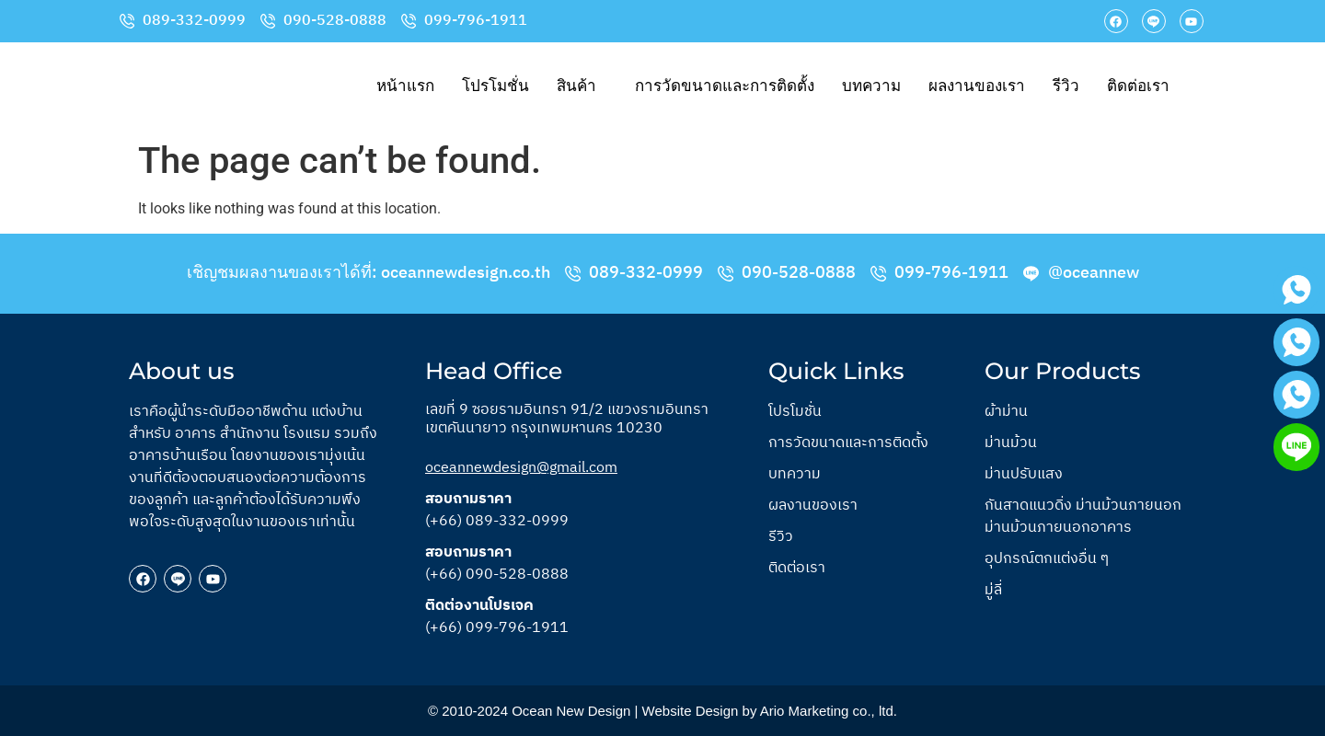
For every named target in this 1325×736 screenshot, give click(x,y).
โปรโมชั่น (495, 86)
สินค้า (576, 86)
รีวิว (1066, 86)
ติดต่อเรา (1138, 86)
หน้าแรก (405, 86)
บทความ (871, 86)
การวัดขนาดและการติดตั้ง (724, 86)
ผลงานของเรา (976, 86)
